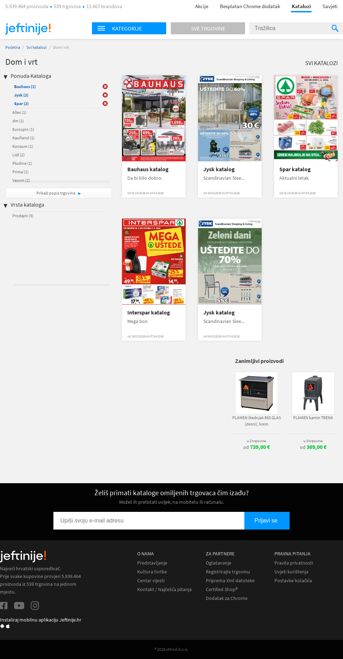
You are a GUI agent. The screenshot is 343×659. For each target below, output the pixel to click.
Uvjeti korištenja (291, 572)
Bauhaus (25, 86)
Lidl (18, 154)
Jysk (21, 95)
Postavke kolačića (293, 581)
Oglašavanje (218, 563)
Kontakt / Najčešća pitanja (164, 589)
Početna (12, 47)
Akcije (201, 6)
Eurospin (23, 129)
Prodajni (23, 215)
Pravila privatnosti (293, 563)
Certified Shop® (222, 589)
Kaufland (23, 137)
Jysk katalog (219, 169)
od (256, 447)
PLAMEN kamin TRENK (313, 417)
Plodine (22, 163)
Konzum (22, 146)
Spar (21, 103)
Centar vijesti (150, 581)
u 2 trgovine (256, 440)
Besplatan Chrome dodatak (250, 6)
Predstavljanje (152, 563)
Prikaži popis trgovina (56, 193)
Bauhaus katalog (148, 169)
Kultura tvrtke (152, 572)
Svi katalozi (37, 47)
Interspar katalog (148, 312)
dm (18, 120)
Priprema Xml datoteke (230, 581)
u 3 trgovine (312, 440)
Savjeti (330, 6)
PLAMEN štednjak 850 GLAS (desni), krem (256, 421)
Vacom (21, 180)
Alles (19, 112)
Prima (20, 171)
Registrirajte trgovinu (228, 572)
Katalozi (301, 6)
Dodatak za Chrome (227, 598)
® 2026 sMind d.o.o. (171, 649)
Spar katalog (295, 169)
